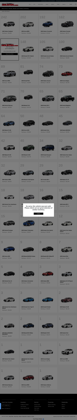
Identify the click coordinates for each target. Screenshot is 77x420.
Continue (38, 213)
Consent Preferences (0, 406)
